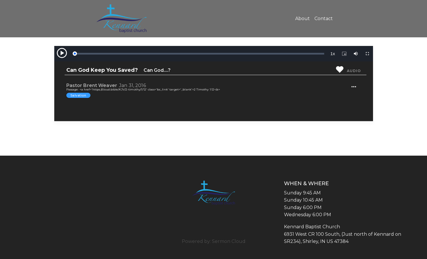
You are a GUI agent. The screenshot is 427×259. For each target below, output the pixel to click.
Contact (323, 18)
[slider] (199, 54)
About (302, 18)
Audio (354, 71)
